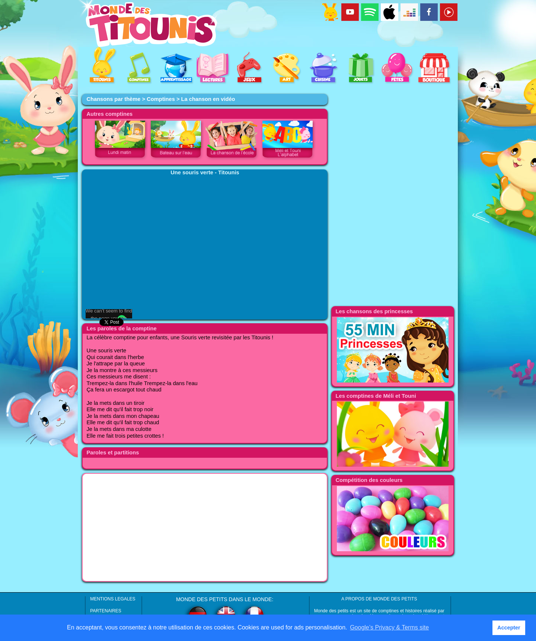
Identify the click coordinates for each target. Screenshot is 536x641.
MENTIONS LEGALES (112, 599)
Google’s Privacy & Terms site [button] (389, 627)
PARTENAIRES (105, 610)
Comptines (161, 99)
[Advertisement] (204, 527)
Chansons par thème (113, 99)
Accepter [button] (508, 628)
